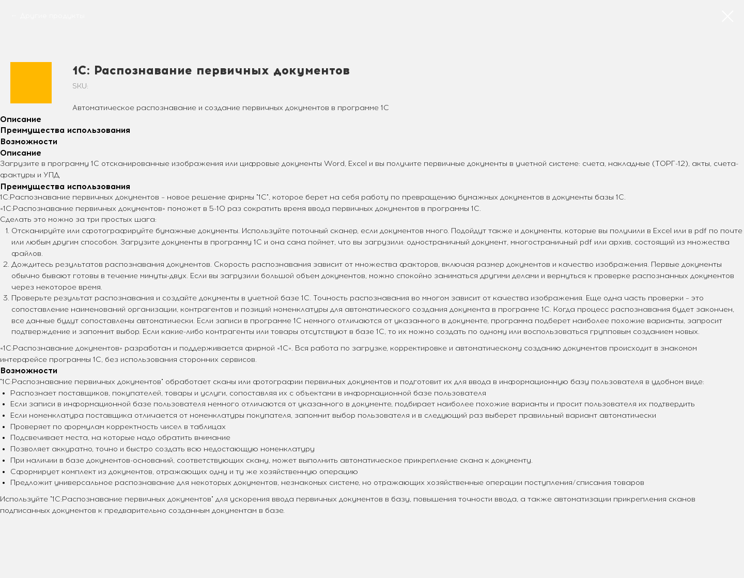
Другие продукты (52, 15)
